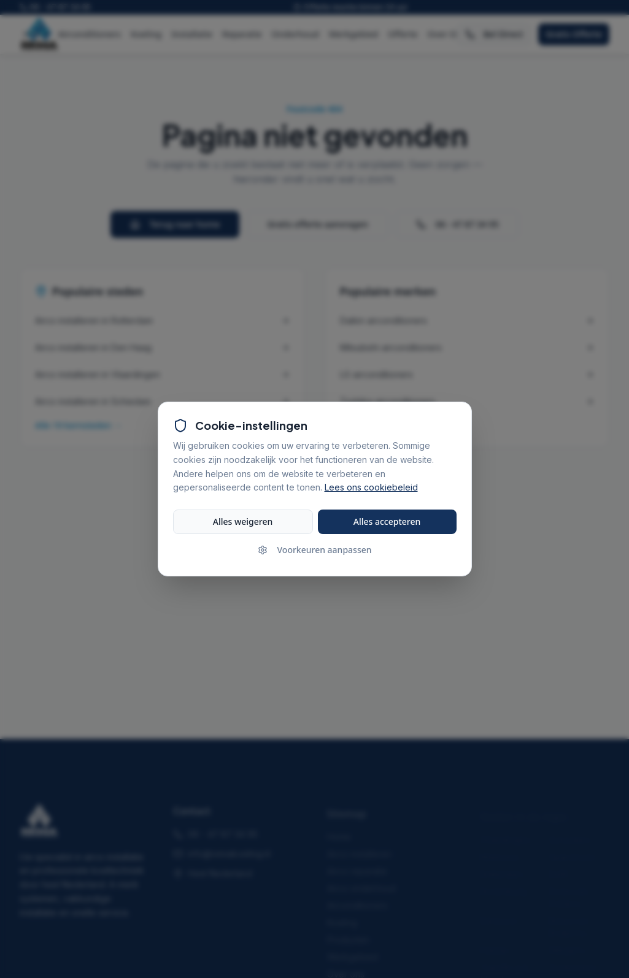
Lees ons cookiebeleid (371, 488)
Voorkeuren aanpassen (315, 550)
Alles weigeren (243, 521)
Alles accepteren (387, 521)
